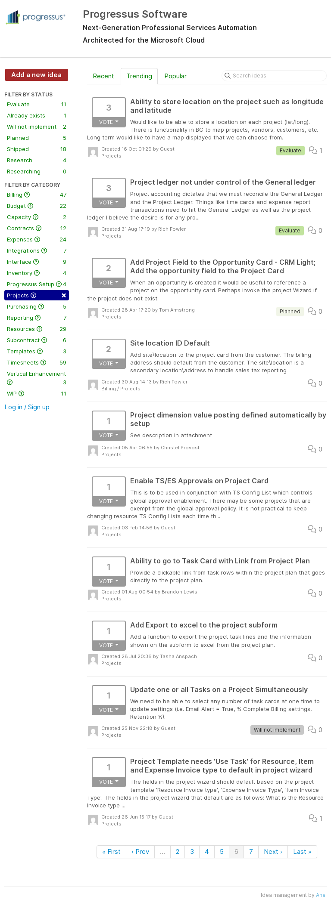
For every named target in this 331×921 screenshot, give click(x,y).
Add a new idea (36, 75)
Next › (273, 851)
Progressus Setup (36, 284)
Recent (103, 76)
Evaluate (36, 104)
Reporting (36, 317)
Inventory (36, 273)
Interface (36, 261)
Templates (36, 351)
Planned (36, 137)
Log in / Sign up (27, 407)
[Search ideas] (274, 75)
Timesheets (36, 362)
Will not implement (36, 126)
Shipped (36, 149)
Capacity (36, 217)
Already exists (36, 115)
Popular (175, 76)
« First (111, 851)
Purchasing (36, 306)
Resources (36, 329)
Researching (36, 171)
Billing (36, 194)
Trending (139, 76)
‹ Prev (140, 851)
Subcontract (36, 340)
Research (36, 160)
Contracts (36, 228)
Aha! (321, 895)
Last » (302, 851)
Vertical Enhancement (36, 378)
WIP (36, 393)
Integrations (36, 250)
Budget (36, 205)
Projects (36, 294)
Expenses (36, 239)
